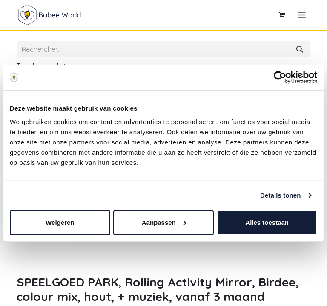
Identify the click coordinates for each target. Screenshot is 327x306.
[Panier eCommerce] (282, 15)
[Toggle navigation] (302, 14)
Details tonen (280, 195)
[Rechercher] (299, 49)
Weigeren (60, 222)
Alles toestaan (267, 222)
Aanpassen (164, 222)
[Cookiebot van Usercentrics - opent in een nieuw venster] (280, 77)
